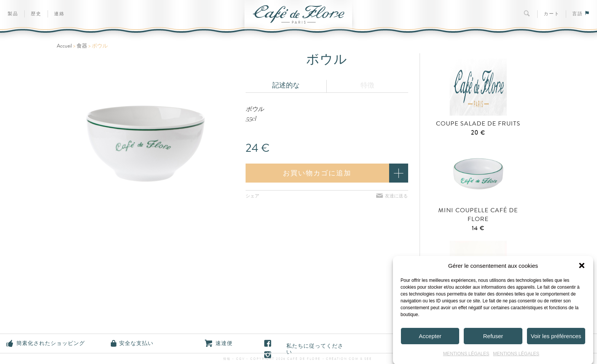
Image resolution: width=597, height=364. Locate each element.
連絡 (59, 14)
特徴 (367, 85)
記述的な (286, 85)
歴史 (36, 14)
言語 (580, 14)
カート (552, 14)
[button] (582, 268)
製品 (13, 14)
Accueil (64, 46)
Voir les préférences (556, 338)
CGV (240, 359)
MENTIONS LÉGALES (466, 356)
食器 (82, 46)
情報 (227, 359)
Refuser (493, 338)
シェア (252, 196)
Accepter (430, 338)
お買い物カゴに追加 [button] (317, 173)
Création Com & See (349, 359)
